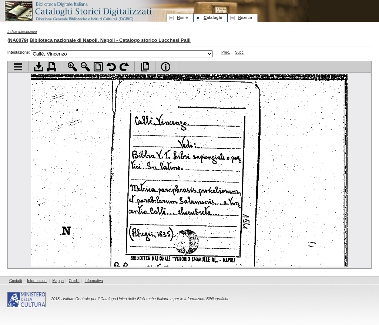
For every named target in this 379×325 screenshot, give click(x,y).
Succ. (239, 52)
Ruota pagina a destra (124, 66)
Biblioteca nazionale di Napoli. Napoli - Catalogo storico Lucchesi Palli (110, 40)
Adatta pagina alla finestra (98, 66)
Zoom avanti (72, 66)
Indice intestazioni (22, 32)
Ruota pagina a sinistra (111, 66)
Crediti (74, 281)
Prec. (225, 52)
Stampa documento (51, 66)
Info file (165, 66)
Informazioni (37, 281)
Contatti (15, 281)
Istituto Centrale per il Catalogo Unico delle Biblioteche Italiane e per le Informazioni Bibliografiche (146, 299)
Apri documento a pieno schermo (145, 66)
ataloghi (213, 17)
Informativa (94, 281)
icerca (245, 17)
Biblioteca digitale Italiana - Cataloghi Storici (77, 10)
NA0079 (18, 40)
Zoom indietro (85, 66)
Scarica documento (38, 66)
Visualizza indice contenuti (18, 66)
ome (182, 17)
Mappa (58, 281)
